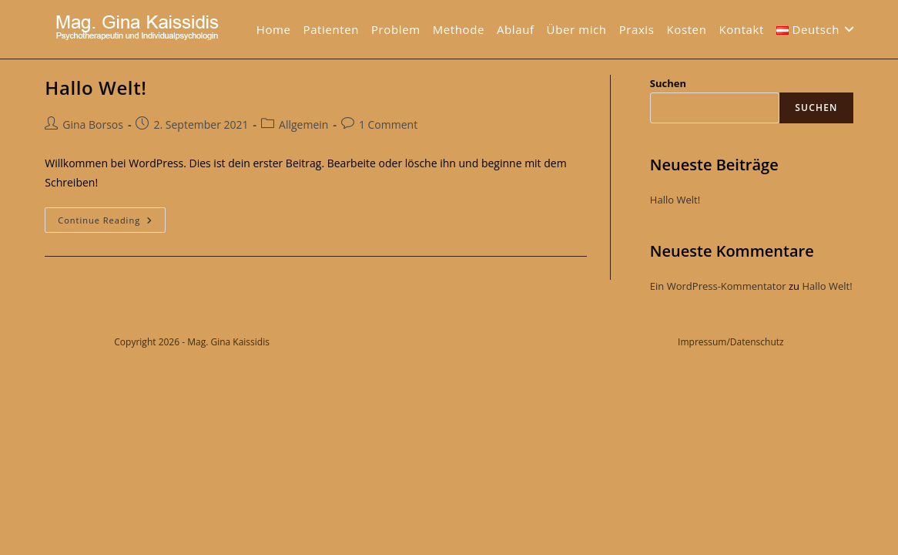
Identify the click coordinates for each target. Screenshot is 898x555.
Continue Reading (112, 223)
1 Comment (388, 124)
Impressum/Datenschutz (731, 341)
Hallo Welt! (95, 87)
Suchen (668, 83)
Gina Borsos (92, 124)
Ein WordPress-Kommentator (718, 286)
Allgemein (303, 124)
